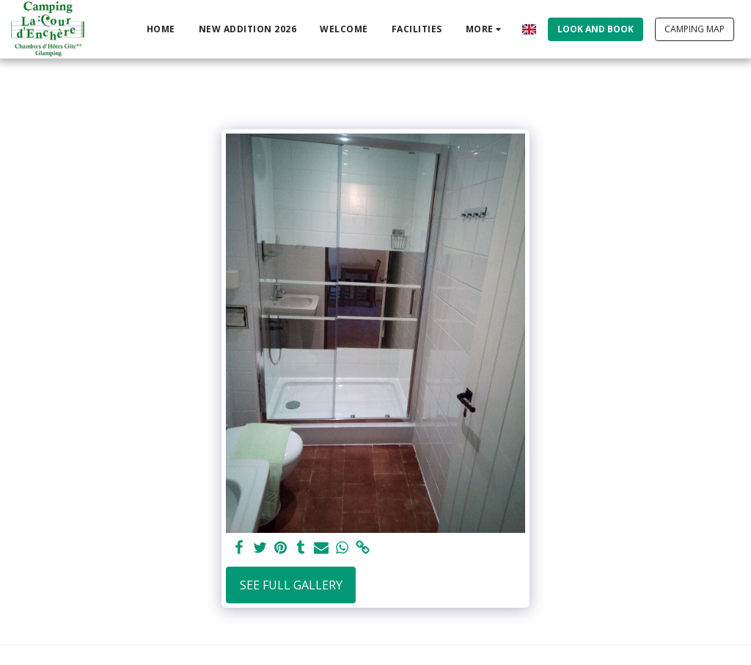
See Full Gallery (291, 585)
